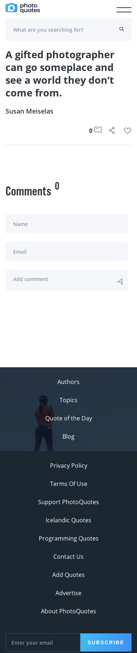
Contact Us (68, 557)
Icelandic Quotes (68, 520)
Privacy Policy (68, 466)
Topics (68, 400)
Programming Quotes (69, 538)
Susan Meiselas (29, 111)
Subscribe (106, 642)
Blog (68, 436)
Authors (68, 382)
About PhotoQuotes (68, 611)
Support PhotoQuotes (68, 502)
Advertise (68, 593)
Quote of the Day (68, 418)
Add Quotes (68, 575)
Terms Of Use (68, 484)
